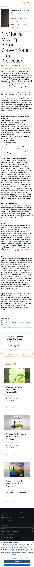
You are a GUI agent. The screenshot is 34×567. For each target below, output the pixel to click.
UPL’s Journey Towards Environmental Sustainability (15, 389)
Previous (9, 354)
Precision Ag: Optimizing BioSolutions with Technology (16, 436)
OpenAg (4, 515)
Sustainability (5, 540)
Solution (20, 515)
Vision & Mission (6, 517)
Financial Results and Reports (10, 531)
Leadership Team (6, 520)
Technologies (5, 526)
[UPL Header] (9, 3)
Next (26, 354)
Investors (21, 517)
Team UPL (4, 512)
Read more (10, 407)
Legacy (20, 512)
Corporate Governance (8, 534)
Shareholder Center (7, 537)
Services (3, 528)
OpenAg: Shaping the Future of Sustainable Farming (14, 483)
